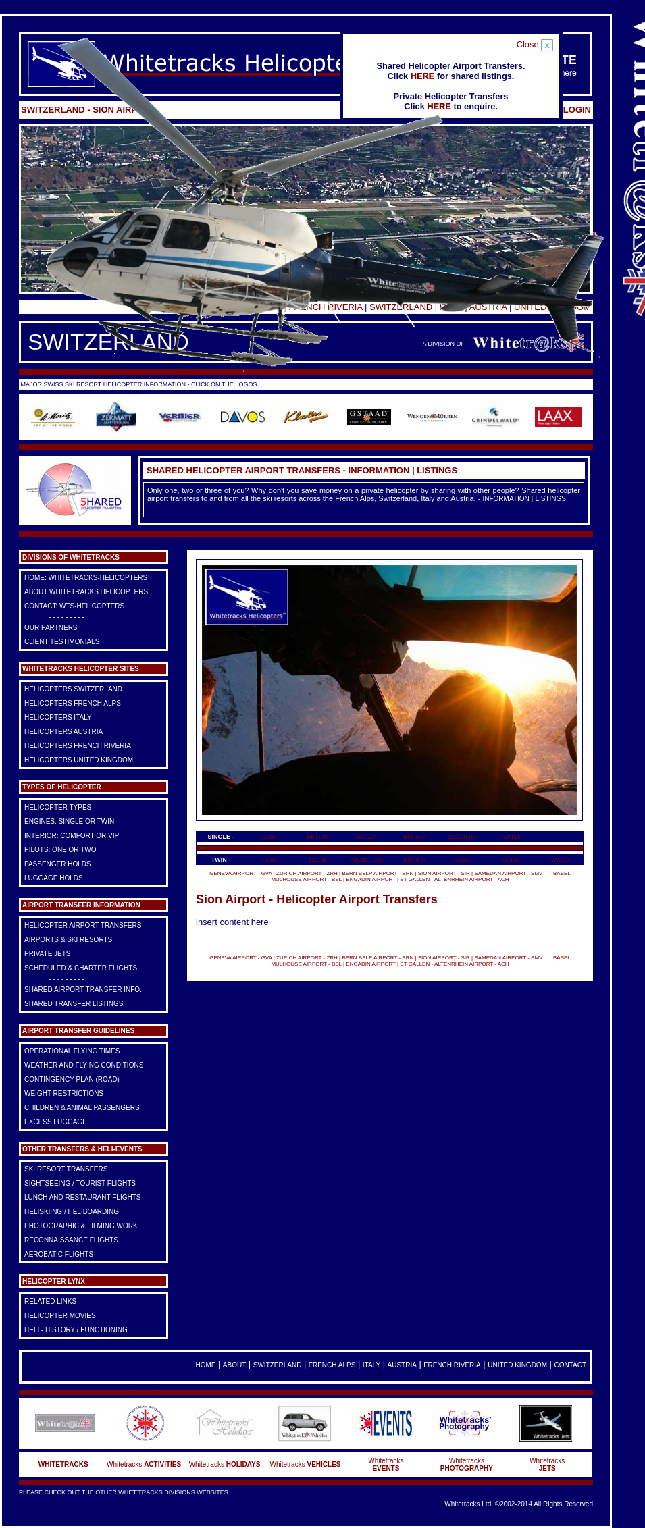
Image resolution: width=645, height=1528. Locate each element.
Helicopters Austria (63, 731)
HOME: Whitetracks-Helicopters (85, 577)
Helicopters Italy (58, 717)
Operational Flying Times (72, 1051)
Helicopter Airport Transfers (82, 925)
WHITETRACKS (63, 1464)
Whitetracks (144, 1464)
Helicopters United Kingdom (78, 760)
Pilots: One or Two (60, 849)
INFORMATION (379, 470)
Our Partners (51, 627)
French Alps (332, 1365)
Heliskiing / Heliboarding (71, 1211)
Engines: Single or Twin (69, 821)
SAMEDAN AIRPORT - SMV (509, 873)
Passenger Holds (57, 864)
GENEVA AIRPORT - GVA (240, 873)
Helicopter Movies (60, 1315)
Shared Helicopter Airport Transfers (243, 470)
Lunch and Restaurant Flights (82, 1197)
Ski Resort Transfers (65, 1169)
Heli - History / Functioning (76, 1330)
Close (536, 44)
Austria (402, 1365)
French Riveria (451, 1365)
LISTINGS (437, 470)
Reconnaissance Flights (71, 1240)
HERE (423, 76)
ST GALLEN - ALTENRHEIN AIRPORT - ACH (454, 879)
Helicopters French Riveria (77, 745)
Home (205, 1365)
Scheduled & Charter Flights (80, 968)
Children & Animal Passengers (82, 1107)
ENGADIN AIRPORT (371, 879)
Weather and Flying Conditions (83, 1065)
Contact (570, 1365)
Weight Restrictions (63, 1093)
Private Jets (47, 953)
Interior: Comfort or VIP (71, 835)
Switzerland (277, 1365)
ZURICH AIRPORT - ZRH (307, 873)
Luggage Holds (53, 878)
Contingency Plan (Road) (72, 1079)
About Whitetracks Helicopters (86, 592)
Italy (371, 1365)
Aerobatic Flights (58, 1254)
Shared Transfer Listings (74, 1003)
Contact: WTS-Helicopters (74, 606)
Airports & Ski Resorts (68, 939)
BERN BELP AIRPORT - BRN (377, 873)
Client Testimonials (61, 642)
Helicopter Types (57, 807)
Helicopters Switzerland (73, 689)
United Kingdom (517, 1365)
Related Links (50, 1301)
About (234, 1365)
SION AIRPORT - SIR (444, 873)
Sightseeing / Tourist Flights (80, 1183)
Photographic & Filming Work (81, 1226)
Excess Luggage (55, 1122)
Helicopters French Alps (72, 703)
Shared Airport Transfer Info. (83, 989)
